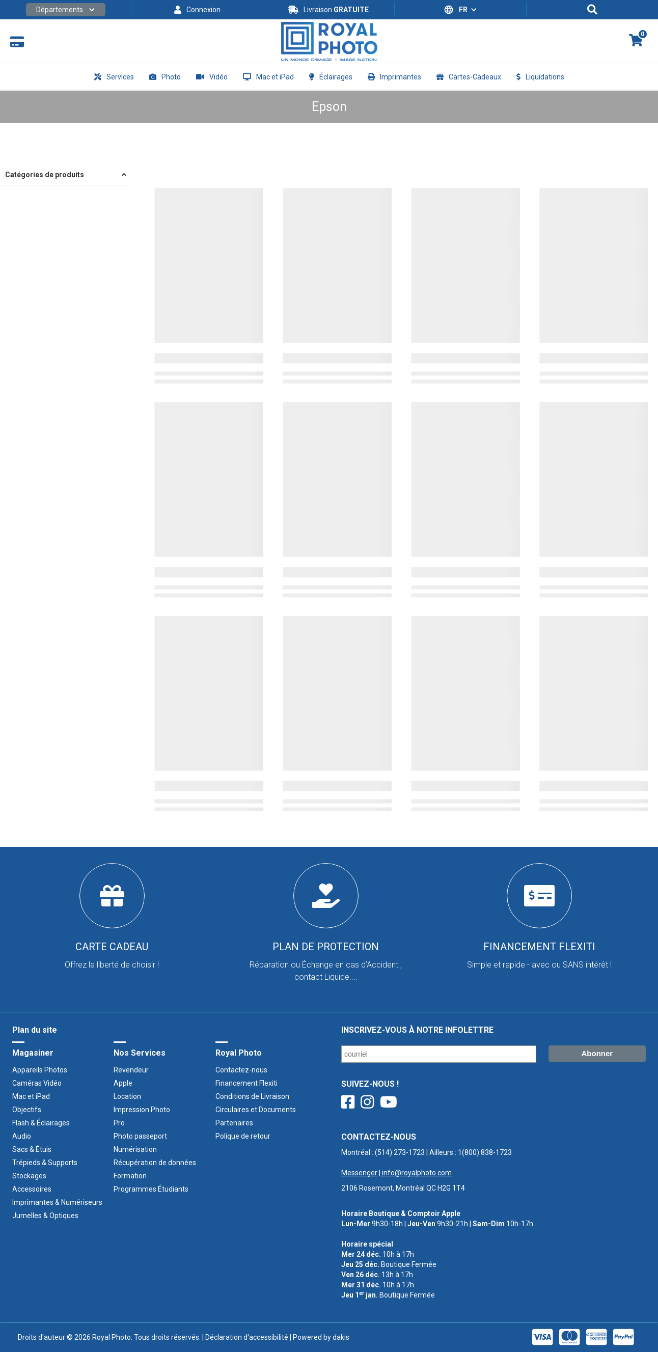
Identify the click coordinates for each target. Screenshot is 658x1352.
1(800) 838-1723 (485, 1152)
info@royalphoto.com (416, 1173)
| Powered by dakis (318, 1337)
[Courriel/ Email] (438, 1054)
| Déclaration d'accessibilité (244, 1337)
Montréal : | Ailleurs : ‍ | (426, 1162)
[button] (65, 9)
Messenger (359, 1173)
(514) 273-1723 (400, 1152)
